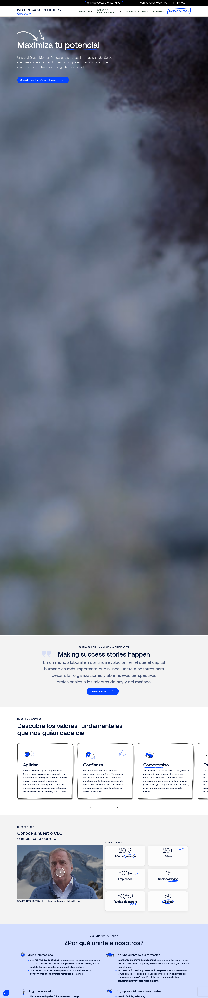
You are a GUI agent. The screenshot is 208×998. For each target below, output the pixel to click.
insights (158, 11)
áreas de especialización (107, 11)
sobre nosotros (136, 11)
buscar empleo (179, 11)
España (181, 3)
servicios (84, 11)
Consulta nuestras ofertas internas (38, 80)
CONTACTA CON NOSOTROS (153, 3)
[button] (6, 993)
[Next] (111, 810)
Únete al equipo (97, 691)
